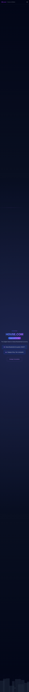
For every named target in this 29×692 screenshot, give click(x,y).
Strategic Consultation (14, 359)
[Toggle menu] (27, 2)
